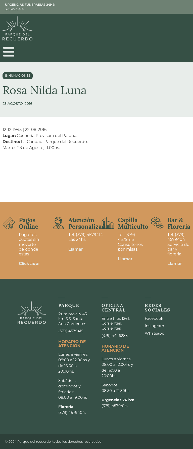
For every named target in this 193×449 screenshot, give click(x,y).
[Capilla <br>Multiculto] (108, 223)
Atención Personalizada (88, 223)
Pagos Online (28, 223)
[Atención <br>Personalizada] (58, 223)
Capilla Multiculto (133, 223)
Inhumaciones (17, 76)
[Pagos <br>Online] (9, 223)
